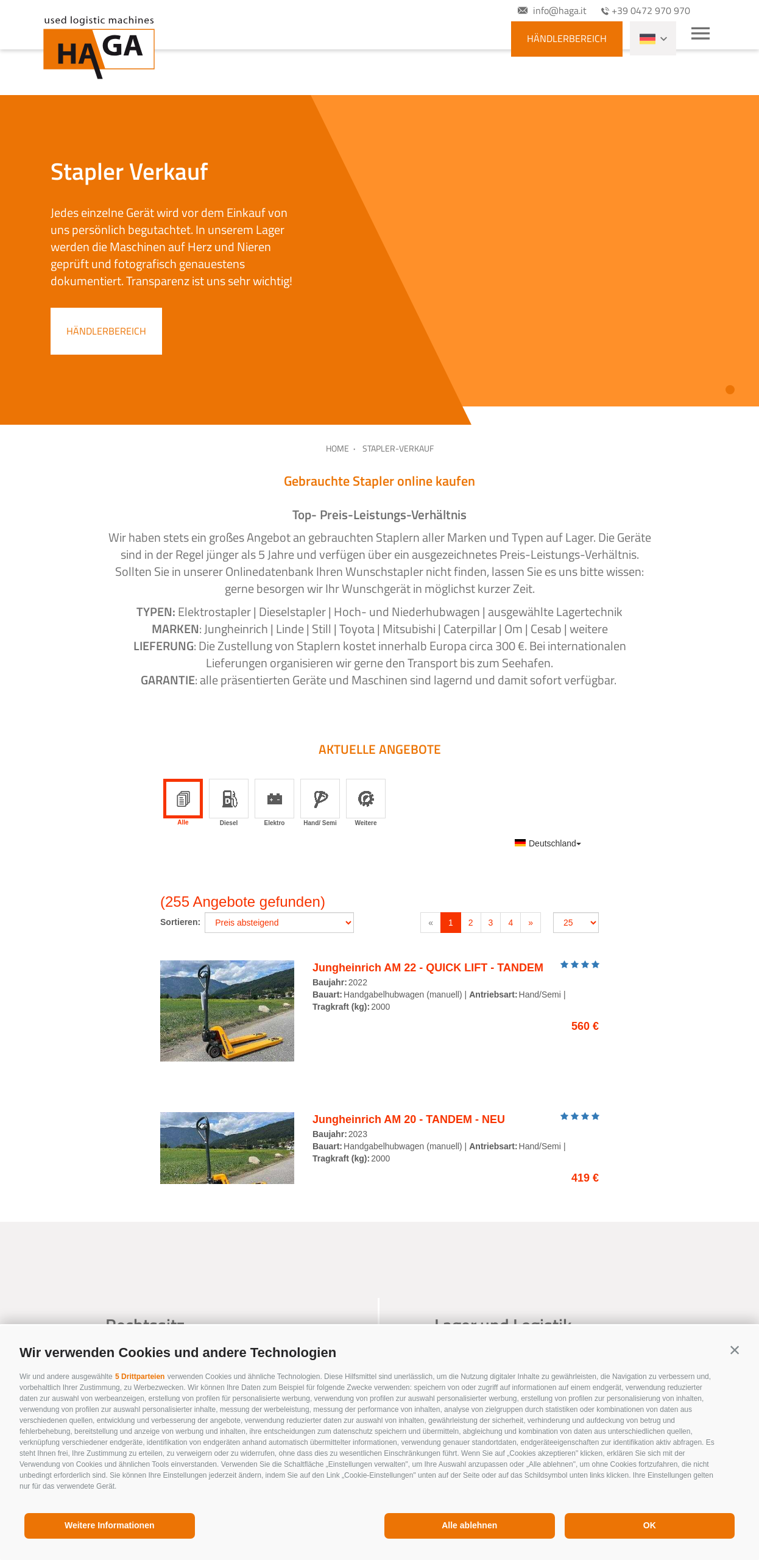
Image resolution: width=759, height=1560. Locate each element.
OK (649, 1525)
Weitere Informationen (110, 1525)
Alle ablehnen (469, 1525)
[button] (735, 1350)
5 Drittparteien (139, 1376)
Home (337, 448)
